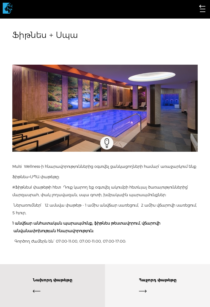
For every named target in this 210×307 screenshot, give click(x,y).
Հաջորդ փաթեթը (157, 285)
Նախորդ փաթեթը (52, 285)
